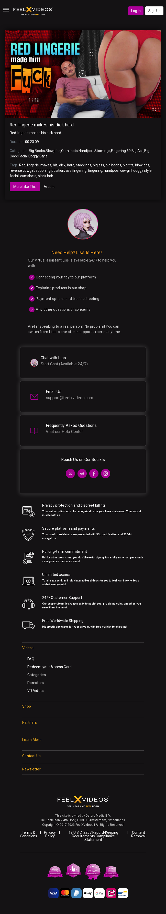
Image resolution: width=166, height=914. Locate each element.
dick (62, 165)
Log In (136, 11)
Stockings (102, 151)
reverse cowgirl (22, 170)
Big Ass (137, 151)
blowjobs (142, 165)
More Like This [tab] (25, 187)
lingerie (33, 165)
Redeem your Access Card (49, 667)
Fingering (118, 151)
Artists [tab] (49, 187)
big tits (128, 165)
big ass (98, 165)
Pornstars (35, 683)
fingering (95, 170)
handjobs (111, 170)
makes (45, 165)
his (55, 165)
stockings (83, 165)
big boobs (113, 165)
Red (22, 165)
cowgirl (126, 170)
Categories (36, 675)
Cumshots (69, 151)
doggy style (142, 170)
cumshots (28, 176)
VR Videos (36, 691)
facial (14, 176)
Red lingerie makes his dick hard (42, 124)
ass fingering (76, 170)
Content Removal (138, 834)
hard (70, 165)
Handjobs (86, 151)
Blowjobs (53, 151)
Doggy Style (38, 156)
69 (129, 151)
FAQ (30, 659)
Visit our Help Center (64, 431)
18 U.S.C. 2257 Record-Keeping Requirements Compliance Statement (93, 836)
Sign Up (154, 11)
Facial (23, 156)
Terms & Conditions (28, 834)
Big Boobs (37, 151)
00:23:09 (32, 142)
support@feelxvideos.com (69, 397)
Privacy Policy (50, 834)
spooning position (50, 170)
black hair (45, 176)
